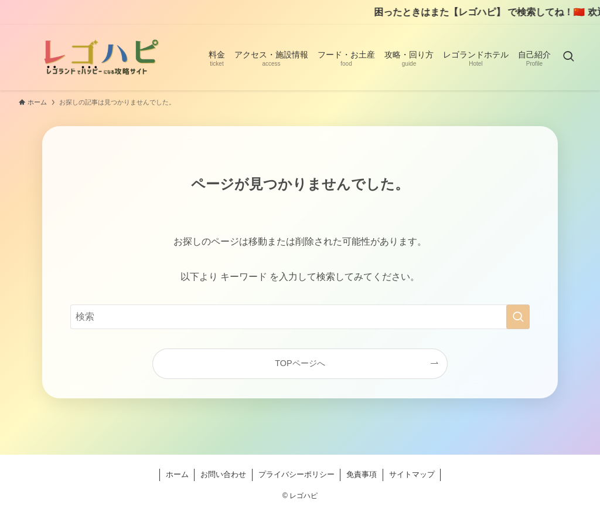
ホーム (177, 474)
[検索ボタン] (568, 57)
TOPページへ (300, 363)
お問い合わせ (223, 474)
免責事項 (361, 474)
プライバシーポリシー (296, 474)
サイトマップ (412, 474)
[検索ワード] (300, 316)
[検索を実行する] (518, 316)
